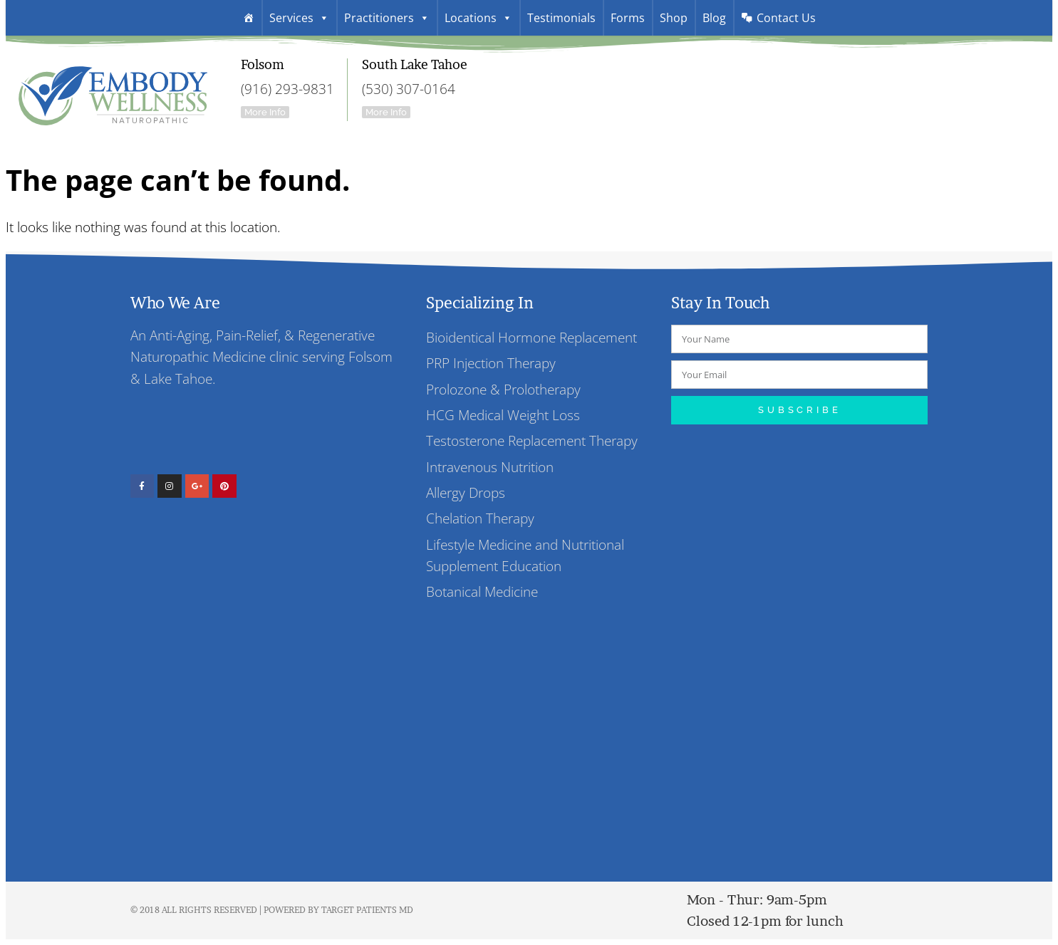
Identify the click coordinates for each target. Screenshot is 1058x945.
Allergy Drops (465, 492)
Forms (628, 18)
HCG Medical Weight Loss (503, 414)
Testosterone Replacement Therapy (532, 441)
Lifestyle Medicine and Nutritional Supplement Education (525, 555)
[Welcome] (248, 18)
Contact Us (786, 18)
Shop (674, 18)
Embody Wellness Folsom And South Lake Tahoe (112, 89)
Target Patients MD (367, 910)
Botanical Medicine (482, 592)
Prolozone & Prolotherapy (503, 389)
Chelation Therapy (480, 518)
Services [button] (299, 18)
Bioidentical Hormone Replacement (531, 337)
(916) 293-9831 (287, 88)
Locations (478, 18)
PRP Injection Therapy (491, 362)
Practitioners (387, 18)
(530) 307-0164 (408, 88)
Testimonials (561, 18)
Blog (714, 18)
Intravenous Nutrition (490, 466)
